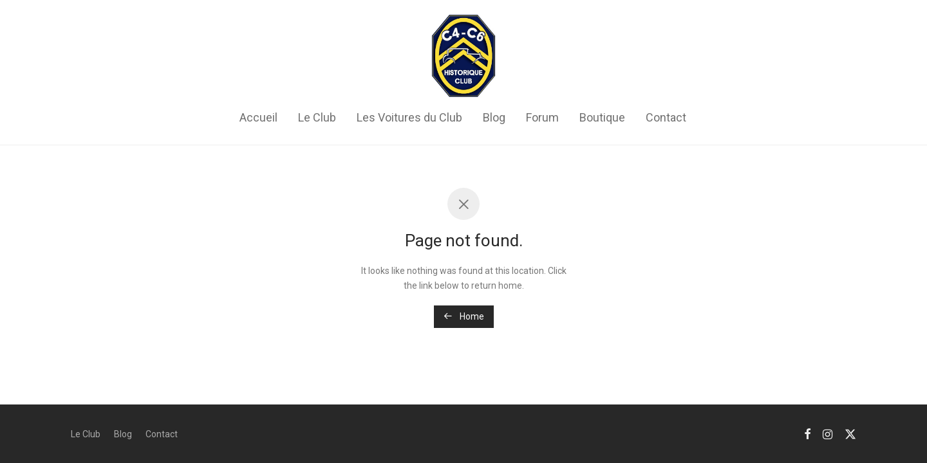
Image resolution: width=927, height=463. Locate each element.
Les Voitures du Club (409, 117)
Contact (666, 117)
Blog (494, 117)
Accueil (258, 117)
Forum (542, 117)
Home (464, 316)
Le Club (317, 117)
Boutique (602, 117)
